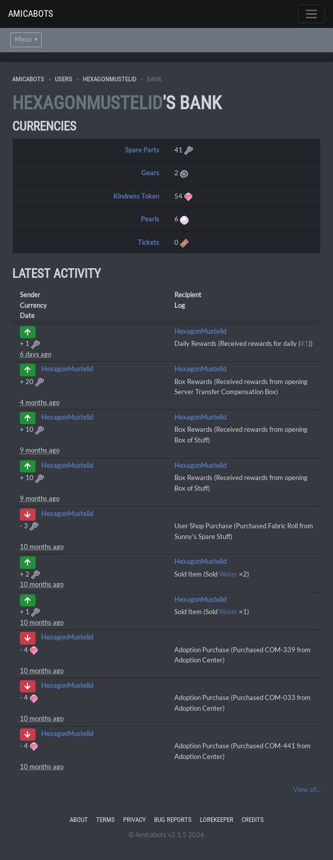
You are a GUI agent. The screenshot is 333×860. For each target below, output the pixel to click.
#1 (304, 343)
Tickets (148, 242)
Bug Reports (173, 819)
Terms (105, 819)
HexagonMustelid (109, 79)
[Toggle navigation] (311, 14)
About (79, 819)
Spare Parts (142, 150)
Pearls (150, 219)
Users (63, 79)
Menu (26, 39)
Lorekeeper (216, 819)
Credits (252, 819)
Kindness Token (136, 196)
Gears (150, 173)
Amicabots (30, 13)
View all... (307, 789)
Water (228, 574)
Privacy (134, 819)
